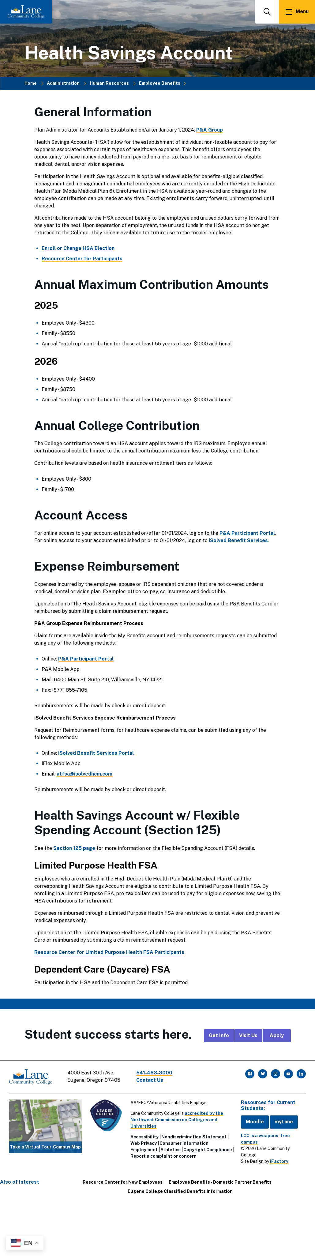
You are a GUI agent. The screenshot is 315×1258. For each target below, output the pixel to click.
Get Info (219, 1035)
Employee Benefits (159, 83)
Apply (277, 1035)
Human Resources (109, 83)
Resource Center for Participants (82, 259)
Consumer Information (183, 1143)
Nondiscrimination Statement (194, 1136)
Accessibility (144, 1136)
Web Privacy (143, 1143)
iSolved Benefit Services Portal (96, 753)
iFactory (279, 1161)
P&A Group (209, 130)
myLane (284, 1122)
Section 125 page (74, 848)
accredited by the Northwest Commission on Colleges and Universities (176, 1120)
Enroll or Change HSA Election (78, 248)
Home (30, 83)
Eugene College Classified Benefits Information (180, 1191)
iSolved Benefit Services (238, 540)
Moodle (255, 1122)
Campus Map (67, 1146)
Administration (63, 83)
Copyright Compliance (207, 1149)
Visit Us (248, 1035)
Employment (144, 1149)
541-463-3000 (154, 1073)
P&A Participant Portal (247, 533)
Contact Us (149, 1080)
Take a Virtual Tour (30, 1146)
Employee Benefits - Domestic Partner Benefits (220, 1182)
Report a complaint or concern (163, 1156)
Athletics (170, 1149)
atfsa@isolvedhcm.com (84, 774)
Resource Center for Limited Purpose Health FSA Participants (109, 952)
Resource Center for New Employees (123, 1182)
